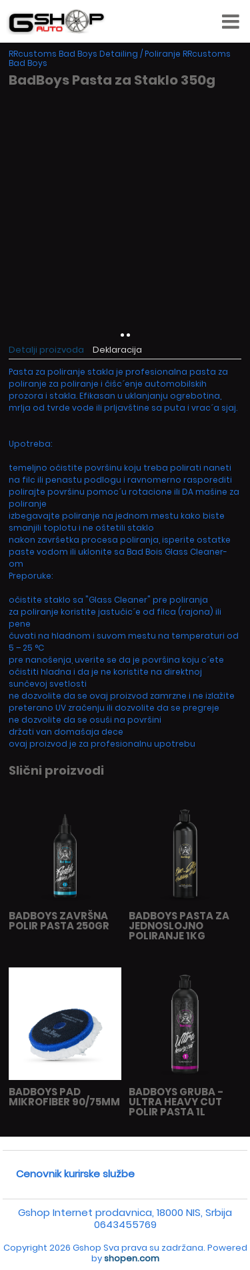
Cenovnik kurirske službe (75, 1174)
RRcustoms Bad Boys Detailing (73, 53)
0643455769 (125, 1224)
